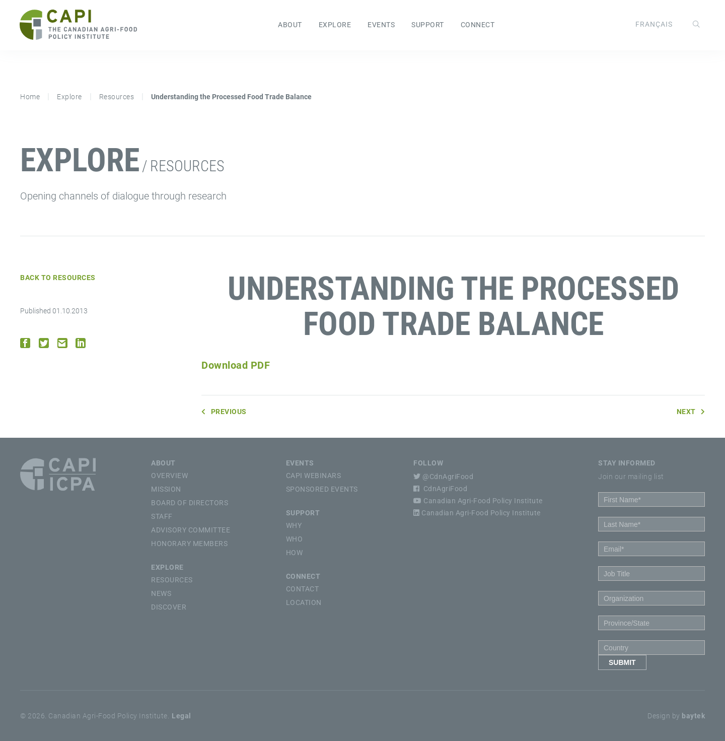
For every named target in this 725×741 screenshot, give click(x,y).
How (294, 553)
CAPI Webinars (313, 475)
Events (381, 25)
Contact (302, 589)
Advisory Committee (190, 530)
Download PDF (235, 365)
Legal (181, 716)
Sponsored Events (322, 489)
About (290, 25)
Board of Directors (189, 503)
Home (30, 97)
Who (294, 539)
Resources (116, 97)
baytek (693, 716)
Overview (169, 475)
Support (427, 25)
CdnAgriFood (440, 489)
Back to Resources (58, 278)
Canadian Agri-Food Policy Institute (478, 501)
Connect (478, 25)
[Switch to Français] (653, 24)
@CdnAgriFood (443, 477)
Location (304, 602)
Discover (168, 607)
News (161, 593)
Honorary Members (189, 544)
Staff (162, 516)
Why (294, 525)
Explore (335, 25)
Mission (166, 489)
